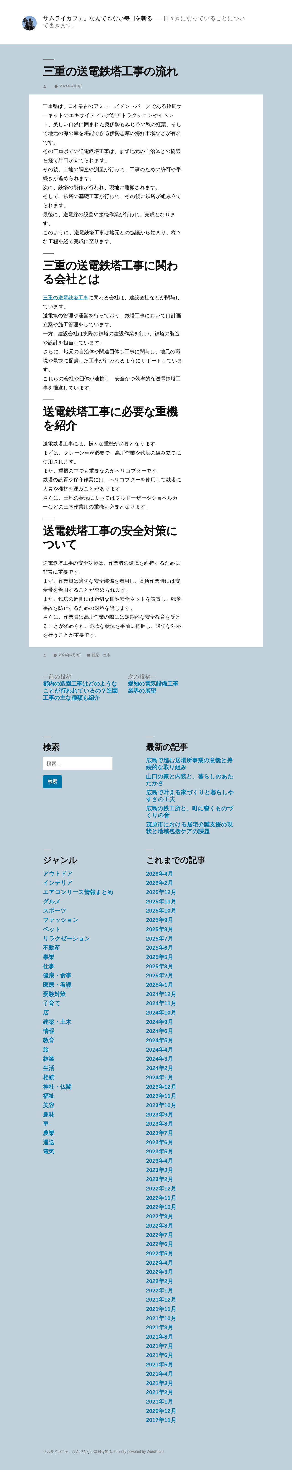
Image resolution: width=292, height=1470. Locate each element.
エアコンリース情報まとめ (78, 892)
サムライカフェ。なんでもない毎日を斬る (98, 18)
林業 (48, 1059)
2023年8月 (159, 1124)
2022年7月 (159, 1235)
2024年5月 (159, 1040)
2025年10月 (161, 911)
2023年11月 (161, 1096)
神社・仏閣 (57, 1087)
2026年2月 (159, 883)
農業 (48, 1133)
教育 (48, 1040)
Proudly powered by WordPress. (139, 1452)
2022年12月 (161, 1188)
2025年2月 (159, 975)
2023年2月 (159, 1179)
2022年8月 (159, 1226)
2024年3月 (159, 1059)
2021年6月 (159, 1355)
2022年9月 (159, 1216)
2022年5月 (159, 1253)
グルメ (52, 901)
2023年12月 (161, 1087)
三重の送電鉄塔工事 (65, 297)
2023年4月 (159, 1161)
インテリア (58, 883)
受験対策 (54, 994)
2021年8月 (159, 1337)
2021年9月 (159, 1327)
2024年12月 (161, 994)
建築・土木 (101, 655)
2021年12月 (161, 1300)
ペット (52, 929)
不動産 (51, 948)
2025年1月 (159, 985)
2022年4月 (159, 1263)
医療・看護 (57, 985)
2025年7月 (159, 939)
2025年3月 (159, 966)
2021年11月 (161, 1309)
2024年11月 (161, 1003)
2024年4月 (159, 1050)
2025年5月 (159, 957)
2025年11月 (161, 901)
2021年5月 (159, 1364)
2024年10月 (161, 1013)
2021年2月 (159, 1392)
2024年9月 (159, 1022)
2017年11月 (161, 1420)
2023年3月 (159, 1170)
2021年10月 (161, 1318)
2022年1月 (159, 1290)
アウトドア (58, 874)
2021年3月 (159, 1383)
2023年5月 (159, 1151)
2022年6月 (159, 1244)
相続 (48, 1077)
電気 (48, 1151)
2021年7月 (159, 1346)
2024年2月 (159, 1068)
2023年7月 (159, 1133)
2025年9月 (159, 920)
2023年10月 (161, 1105)
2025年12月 (161, 892)
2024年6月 (159, 1031)
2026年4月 (159, 874)
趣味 (48, 1114)
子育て (51, 1003)
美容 (48, 1105)
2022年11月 (161, 1198)
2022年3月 (159, 1272)
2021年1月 (159, 1402)
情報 (48, 1031)
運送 (48, 1142)
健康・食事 (57, 975)
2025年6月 (159, 948)
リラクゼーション (66, 939)
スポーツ (54, 911)
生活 (48, 1068)
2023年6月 (159, 1142)
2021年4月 (159, 1374)
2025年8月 (159, 929)
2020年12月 (161, 1411)
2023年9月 (159, 1114)
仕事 (48, 966)
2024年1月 (159, 1077)
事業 (48, 957)
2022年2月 (159, 1281)
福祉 (48, 1096)
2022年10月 (161, 1207)
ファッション (60, 920)
